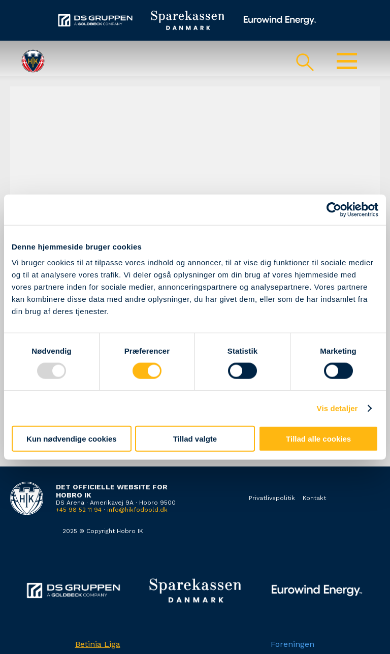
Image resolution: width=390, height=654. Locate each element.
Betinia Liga (97, 644)
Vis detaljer (337, 407)
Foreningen (292, 644)
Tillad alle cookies (318, 438)
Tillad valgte (195, 438)
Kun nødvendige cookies (71, 438)
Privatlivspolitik (272, 498)
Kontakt (314, 498)
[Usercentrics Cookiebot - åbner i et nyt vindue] (333, 209)
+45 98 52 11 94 (79, 509)
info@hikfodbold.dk (137, 509)
